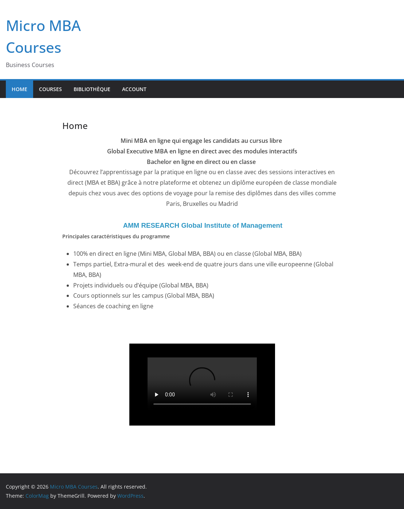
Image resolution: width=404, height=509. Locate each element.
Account (134, 89)
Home (19, 89)
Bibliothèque (92, 89)
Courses (50, 89)
